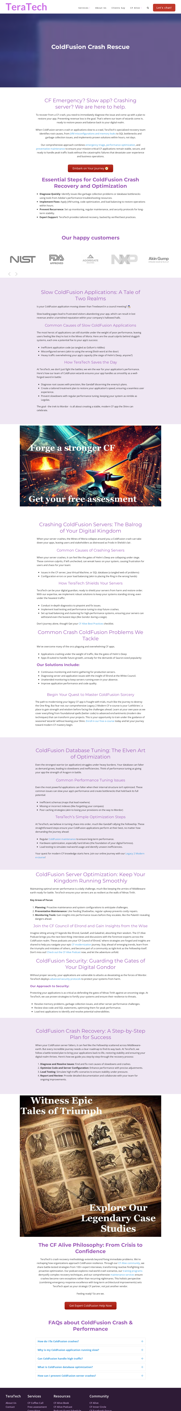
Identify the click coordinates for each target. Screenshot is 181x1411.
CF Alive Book (61, 1402)
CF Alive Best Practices (91, 623)
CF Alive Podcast (63, 1406)
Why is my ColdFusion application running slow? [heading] (68, 1350)
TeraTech (26, 6)
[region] (90, 259)
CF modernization (81, 944)
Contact (10, 1406)
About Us (11, 1402)
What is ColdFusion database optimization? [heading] (65, 1367)
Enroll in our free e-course (100, 721)
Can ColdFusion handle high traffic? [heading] (60, 1358)
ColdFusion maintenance (62, 839)
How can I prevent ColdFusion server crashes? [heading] (67, 1375)
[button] (56, 259)
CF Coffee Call (35, 1402)
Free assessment (37, 1406)
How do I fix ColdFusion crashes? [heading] (58, 1341)
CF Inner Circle (98, 1406)
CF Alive (94, 1402)
